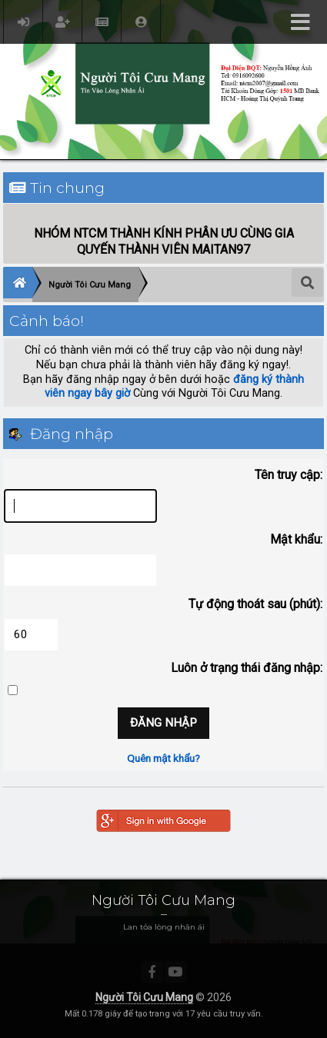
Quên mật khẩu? (163, 758)
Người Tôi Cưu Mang (144, 997)
